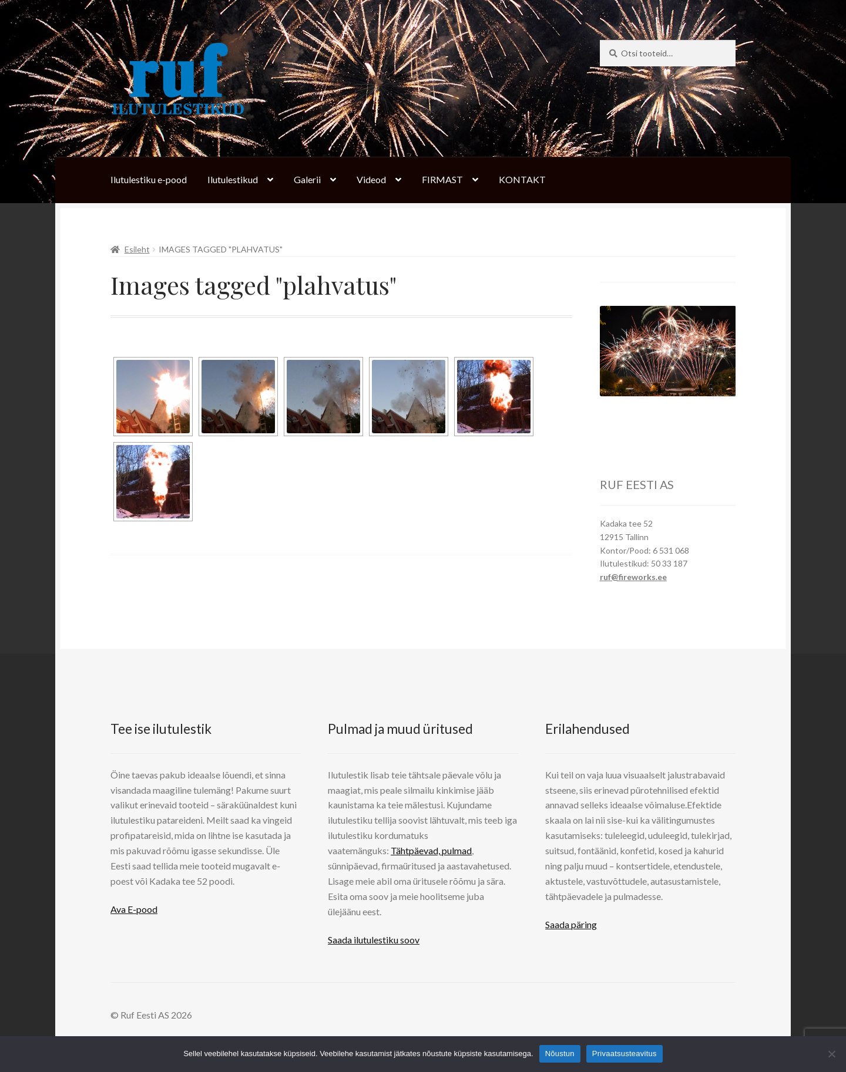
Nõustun (560, 1053)
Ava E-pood (133, 909)
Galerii (307, 179)
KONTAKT (522, 179)
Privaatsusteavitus (624, 1053)
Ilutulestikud (232, 179)
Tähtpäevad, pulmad (431, 850)
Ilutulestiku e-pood (148, 179)
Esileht (137, 249)
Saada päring (571, 924)
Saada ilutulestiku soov (373, 939)
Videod (371, 179)
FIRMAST (442, 179)
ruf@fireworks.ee (633, 577)
